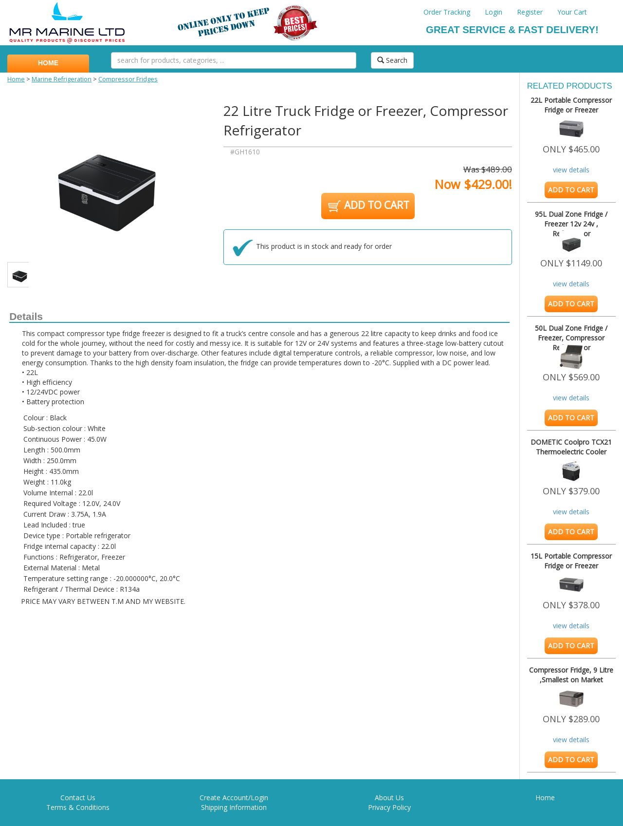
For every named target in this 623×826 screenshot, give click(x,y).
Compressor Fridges (128, 79)
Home (16, 79)
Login (493, 12)
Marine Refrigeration (62, 79)
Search (392, 60)
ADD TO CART (367, 206)
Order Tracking (446, 12)
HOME (48, 63)
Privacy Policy (389, 807)
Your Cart (572, 12)
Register (530, 12)
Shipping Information (234, 807)
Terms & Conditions (78, 807)
